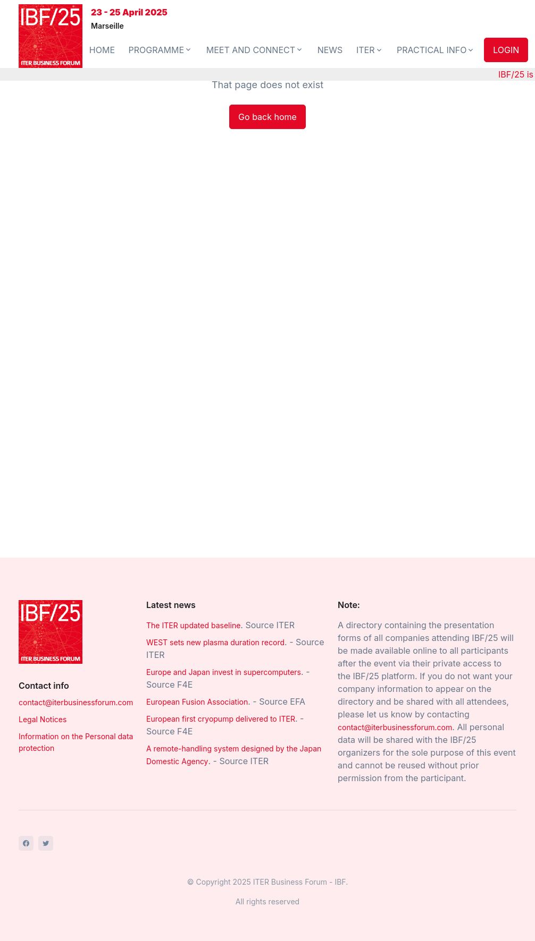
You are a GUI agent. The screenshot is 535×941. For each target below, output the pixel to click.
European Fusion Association (197, 701)
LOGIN (506, 50)
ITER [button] (369, 50)
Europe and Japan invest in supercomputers (223, 672)
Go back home (267, 117)
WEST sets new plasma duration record (215, 642)
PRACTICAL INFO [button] (436, 50)
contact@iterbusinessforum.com (76, 702)
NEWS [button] (330, 50)
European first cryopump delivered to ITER (220, 718)
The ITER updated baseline (193, 625)
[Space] (50, 631)
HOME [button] (102, 50)
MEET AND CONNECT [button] (255, 50)
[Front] (50, 36)
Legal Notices (42, 719)
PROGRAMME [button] (161, 50)
